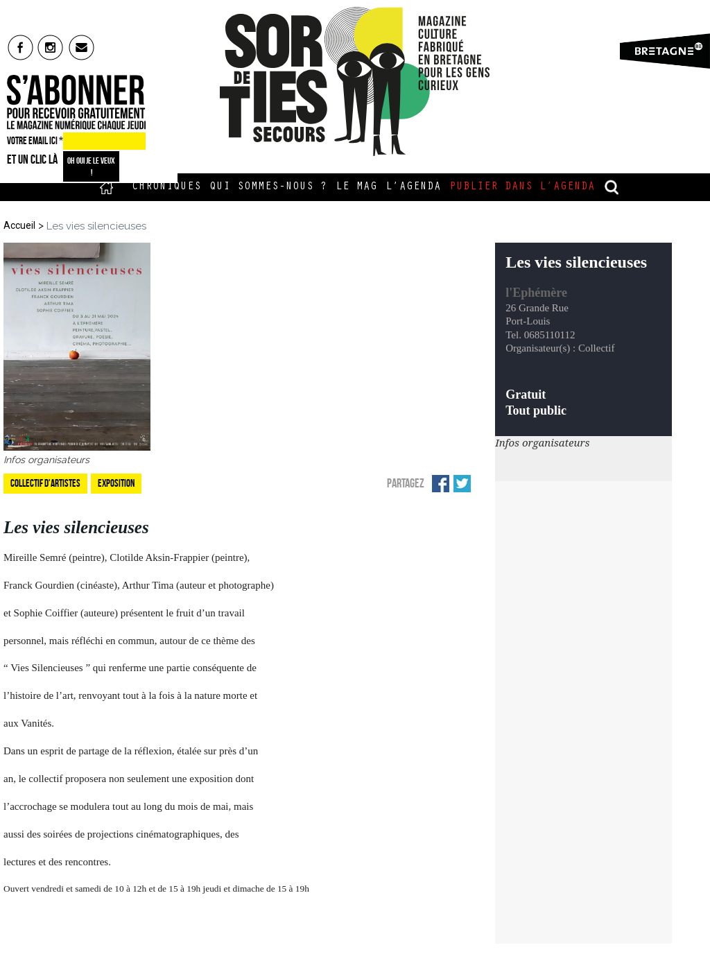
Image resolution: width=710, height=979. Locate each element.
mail (82, 47)
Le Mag (356, 187)
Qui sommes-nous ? (268, 187)
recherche (612, 187)
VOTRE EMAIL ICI (35, 140)
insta (50, 47)
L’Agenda (413, 187)
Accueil (106, 187)
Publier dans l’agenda (522, 187)
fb (20, 47)
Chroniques (166, 187)
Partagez (405, 483)
